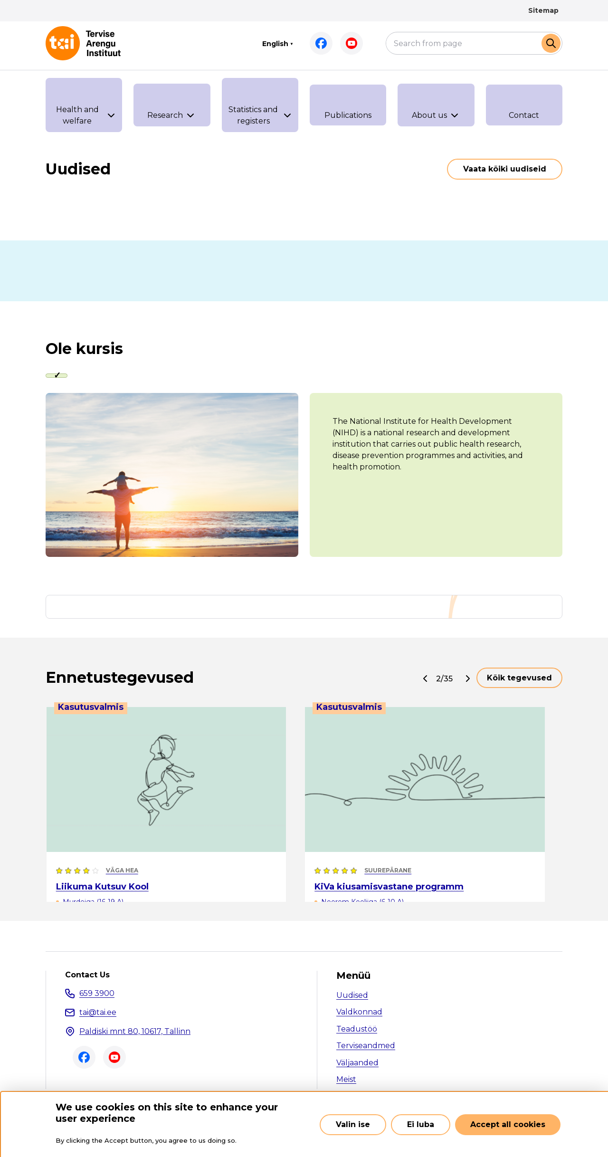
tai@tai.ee (97, 1013)
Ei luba (420, 1124)
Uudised (352, 996)
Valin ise (353, 1124)
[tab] (59, 376)
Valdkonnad (359, 1013)
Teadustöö (356, 1030)
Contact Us (87, 976)
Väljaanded (357, 1064)
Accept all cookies (507, 1124)
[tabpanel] (304, 476)
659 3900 (96, 994)
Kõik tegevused (519, 679)
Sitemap (543, 10)
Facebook (321, 43)
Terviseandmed (365, 1047)
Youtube (351, 43)
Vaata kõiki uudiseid (504, 168)
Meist (346, 1081)
